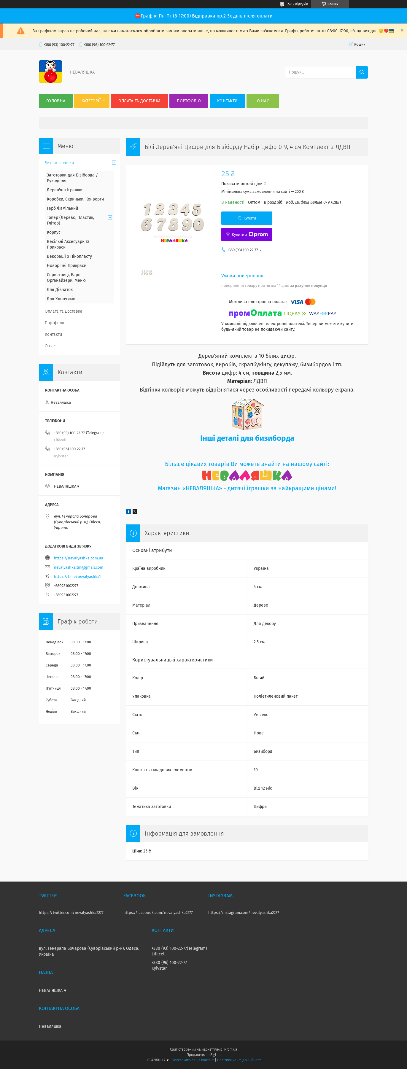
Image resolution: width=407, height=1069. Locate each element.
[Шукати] (362, 72)
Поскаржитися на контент (193, 1060)
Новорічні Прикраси (66, 265)
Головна (55, 101)
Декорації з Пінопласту (69, 256)
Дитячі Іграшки (59, 162)
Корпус (54, 232)
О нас (263, 101)
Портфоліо (189, 101)
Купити (250, 218)
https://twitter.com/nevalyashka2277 (71, 912)
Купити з (250, 234)
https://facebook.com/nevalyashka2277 (158, 912)
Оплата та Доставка (139, 101)
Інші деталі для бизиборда (247, 438)
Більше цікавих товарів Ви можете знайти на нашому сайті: (247, 464)
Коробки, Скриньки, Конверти (75, 199)
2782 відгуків (297, 4)
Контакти (227, 101)
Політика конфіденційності (239, 1060)
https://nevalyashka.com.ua (78, 558)
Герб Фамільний (62, 208)
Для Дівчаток (60, 289)
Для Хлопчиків (61, 298)
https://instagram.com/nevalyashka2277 (243, 912)
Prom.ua (230, 1049)
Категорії (91, 101)
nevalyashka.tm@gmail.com (78, 567)
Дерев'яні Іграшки (64, 190)
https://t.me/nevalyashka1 (77, 576)
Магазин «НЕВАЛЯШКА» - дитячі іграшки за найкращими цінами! (247, 488)
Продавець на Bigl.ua (203, 1055)
